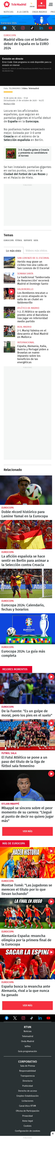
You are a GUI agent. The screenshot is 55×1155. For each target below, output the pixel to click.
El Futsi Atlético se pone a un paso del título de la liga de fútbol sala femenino (27, 734)
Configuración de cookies (27, 1131)
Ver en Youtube (48, 1018)
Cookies (27, 1126)
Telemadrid (27, 1036)
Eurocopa (10, 35)
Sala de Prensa (27, 1066)
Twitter (13, 28)
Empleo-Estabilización (28, 1096)
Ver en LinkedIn (40, 1018)
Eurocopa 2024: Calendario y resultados (26, 583)
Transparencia (28, 1076)
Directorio (28, 1081)
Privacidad (27, 1116)
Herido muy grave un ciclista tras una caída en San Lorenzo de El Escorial (9, 262)
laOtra (28, 1046)
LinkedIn (41, 28)
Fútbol (18, 240)
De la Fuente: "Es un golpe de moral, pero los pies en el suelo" (27, 688)
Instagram (23, 28)
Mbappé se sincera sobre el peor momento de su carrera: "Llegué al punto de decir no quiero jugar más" (27, 785)
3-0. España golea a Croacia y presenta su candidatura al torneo (11, 153)
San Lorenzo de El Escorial (33, 258)
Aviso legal (27, 1121)
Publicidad (27, 1086)
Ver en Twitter (15, 1018)
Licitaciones (27, 1101)
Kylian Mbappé (10, 804)
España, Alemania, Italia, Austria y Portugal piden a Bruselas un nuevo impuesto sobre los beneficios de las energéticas (9, 347)
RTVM (27, 1027)
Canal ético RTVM (27, 1106)
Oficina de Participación (27, 1111)
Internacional (25, 342)
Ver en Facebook (7, 1018)
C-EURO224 (27, 20)
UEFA (36, 240)
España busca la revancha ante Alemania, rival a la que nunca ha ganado (27, 963)
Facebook (4, 28)
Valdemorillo (25, 289)
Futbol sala (8, 753)
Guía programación (27, 1051)
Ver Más (27, 831)
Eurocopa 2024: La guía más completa (27, 628)
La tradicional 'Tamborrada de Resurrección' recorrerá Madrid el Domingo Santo (9, 278)
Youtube (50, 28)
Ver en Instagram (23, 1018)
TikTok (32, 28)
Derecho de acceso (27, 1091)
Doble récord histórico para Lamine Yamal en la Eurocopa (26, 490)
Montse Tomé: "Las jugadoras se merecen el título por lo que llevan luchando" (27, 862)
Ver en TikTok (32, 1018)
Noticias (8, 12)
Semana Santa (25, 273)
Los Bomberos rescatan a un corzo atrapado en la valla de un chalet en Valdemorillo (9, 293)
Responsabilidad (27, 1071)
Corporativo (27, 1061)
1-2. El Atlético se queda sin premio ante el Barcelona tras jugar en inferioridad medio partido (9, 312)
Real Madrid (24, 327)
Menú (50, 4)
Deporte (28, 240)
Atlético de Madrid (28, 308)
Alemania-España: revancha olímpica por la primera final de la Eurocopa (27, 913)
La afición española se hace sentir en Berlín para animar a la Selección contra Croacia (26, 534)
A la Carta (22, 12)
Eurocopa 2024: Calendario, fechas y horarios (22, 607)
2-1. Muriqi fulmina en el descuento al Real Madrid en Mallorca (9, 331)
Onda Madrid (39, 12)
